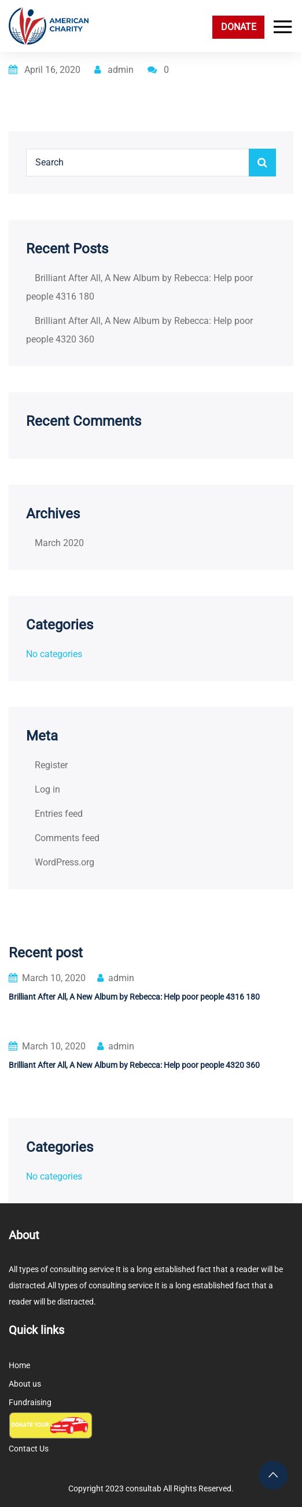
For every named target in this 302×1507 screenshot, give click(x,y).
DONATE (238, 26)
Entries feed (59, 813)
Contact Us (29, 1448)
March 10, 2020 (47, 977)
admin (114, 69)
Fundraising (30, 1402)
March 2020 (59, 542)
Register (51, 765)
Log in (47, 789)
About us (25, 1383)
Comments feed (67, 837)
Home (19, 1365)
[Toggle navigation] (280, 26)
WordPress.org (64, 862)
